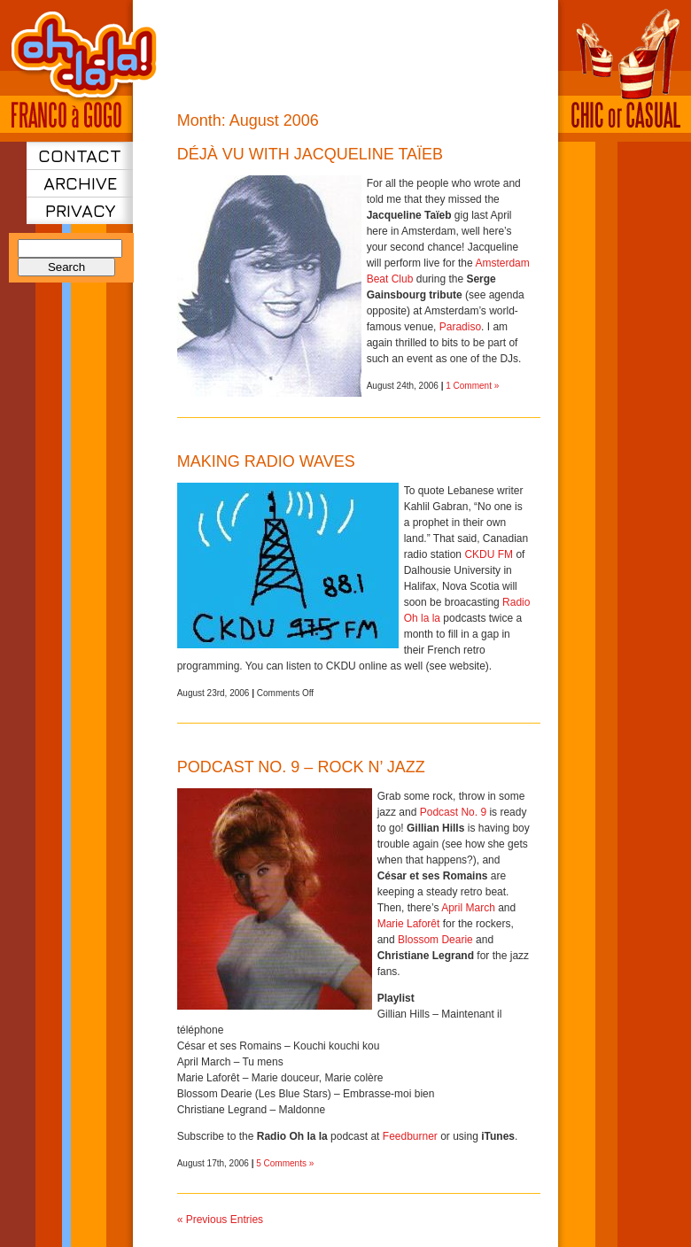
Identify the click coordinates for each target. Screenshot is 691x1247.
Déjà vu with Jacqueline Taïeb (310, 154)
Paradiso (460, 327)
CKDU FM (488, 554)
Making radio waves (266, 461)
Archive (80, 183)
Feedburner (410, 1136)
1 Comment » (472, 386)
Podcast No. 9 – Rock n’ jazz (301, 767)
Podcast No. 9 (453, 812)
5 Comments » (285, 1163)
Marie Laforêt (408, 924)
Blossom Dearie (435, 939)
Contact (79, 155)
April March (468, 908)
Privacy (80, 210)
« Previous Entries (220, 1219)
